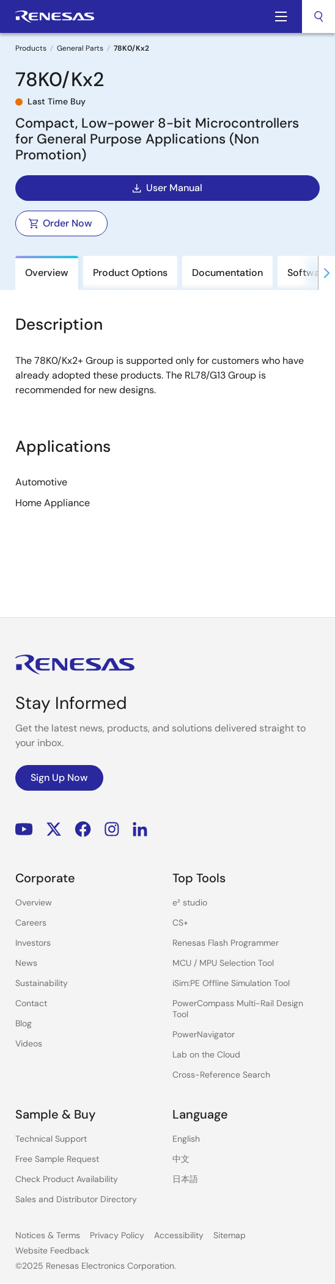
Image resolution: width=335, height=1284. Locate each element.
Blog (23, 1023)
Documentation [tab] (227, 272)
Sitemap (229, 1235)
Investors (33, 942)
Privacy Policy (117, 1235)
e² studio (189, 902)
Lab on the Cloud (206, 1054)
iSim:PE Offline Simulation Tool (231, 983)
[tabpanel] (167, 451)
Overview (33, 902)
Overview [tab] (46, 272)
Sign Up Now (59, 777)
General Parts (80, 48)
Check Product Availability (66, 1178)
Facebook (83, 829)
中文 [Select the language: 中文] (181, 1158)
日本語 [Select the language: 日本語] (185, 1178)
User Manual (166, 188)
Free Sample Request (57, 1158)
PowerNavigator (203, 1034)
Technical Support (51, 1138)
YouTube (24, 829)
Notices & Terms (47, 1235)
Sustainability (41, 983)
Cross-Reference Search (221, 1074)
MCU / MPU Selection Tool (223, 962)
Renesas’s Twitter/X (53, 829)
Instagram (112, 829)
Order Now (60, 223)
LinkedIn (140, 829)
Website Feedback (52, 1250)
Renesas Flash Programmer (225, 942)
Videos (28, 1043)
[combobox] (318, 16)
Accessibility (179, 1235)
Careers (30, 922)
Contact (31, 1003)
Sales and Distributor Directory (76, 1199)
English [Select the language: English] (186, 1138)
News (26, 962)
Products (30, 48)
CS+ (180, 922)
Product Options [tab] (130, 272)
